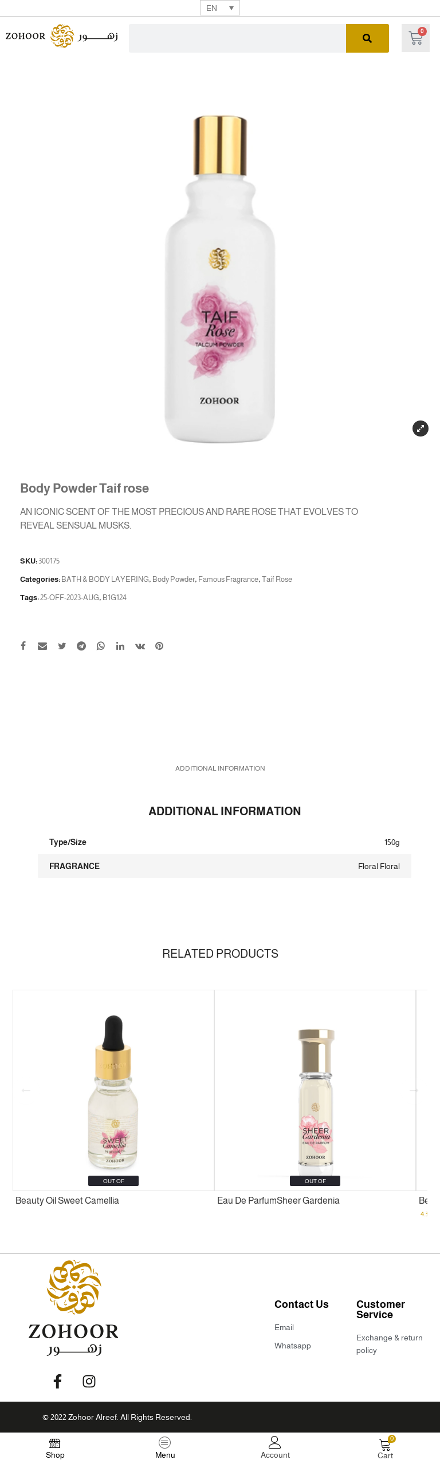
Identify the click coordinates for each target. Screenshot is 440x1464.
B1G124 (115, 597)
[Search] (367, 38)
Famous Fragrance (228, 579)
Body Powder (173, 579)
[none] (220, 7)
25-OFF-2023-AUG (69, 597)
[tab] (220, 768)
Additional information (220, 768)
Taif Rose (277, 579)
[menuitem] (220, 7)
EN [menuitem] (211, 8)
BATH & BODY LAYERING (105, 579)
